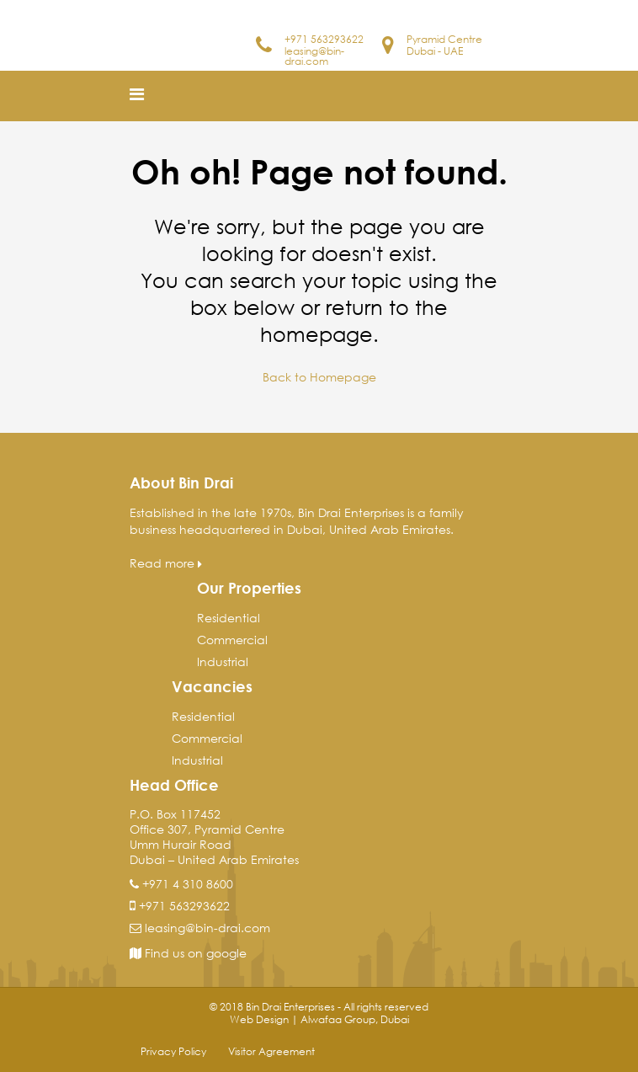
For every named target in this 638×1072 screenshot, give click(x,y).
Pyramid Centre (444, 39)
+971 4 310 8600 (187, 884)
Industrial (222, 661)
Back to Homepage (319, 377)
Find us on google (188, 953)
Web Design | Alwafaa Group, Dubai (319, 1019)
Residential (228, 618)
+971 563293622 (324, 39)
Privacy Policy (173, 1051)
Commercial (232, 640)
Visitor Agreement (271, 1051)
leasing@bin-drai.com (314, 56)
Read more (166, 563)
